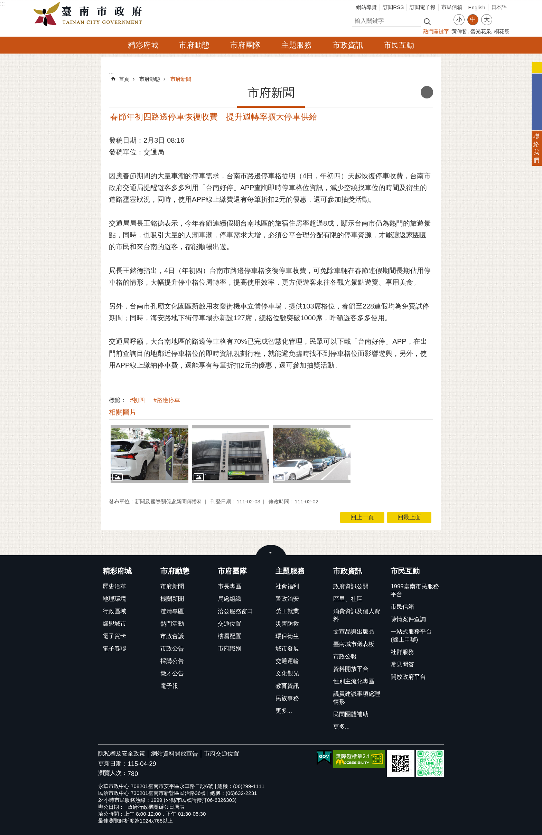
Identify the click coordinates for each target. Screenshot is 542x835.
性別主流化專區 (353, 681)
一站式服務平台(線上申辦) (411, 635)
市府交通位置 (221, 753)
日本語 (499, 7)
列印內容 (427, 92)
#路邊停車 (166, 400)
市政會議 (172, 636)
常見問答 (402, 664)
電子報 (169, 686)
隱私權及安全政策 (121, 753)
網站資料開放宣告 (174, 753)
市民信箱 (451, 7)
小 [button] (459, 19)
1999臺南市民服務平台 (415, 590)
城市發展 (287, 648)
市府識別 (229, 648)
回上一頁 (362, 517)
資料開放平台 (350, 669)
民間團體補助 (350, 714)
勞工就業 (287, 611)
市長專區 (229, 586)
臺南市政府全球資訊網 (89, 14)
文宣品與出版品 (353, 631)
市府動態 (194, 45)
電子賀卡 (114, 636)
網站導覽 (366, 7)
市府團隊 (245, 45)
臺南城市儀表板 (353, 644)
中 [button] (473, 19)
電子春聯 (114, 648)
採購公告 (172, 661)
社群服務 (402, 652)
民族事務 (287, 698)
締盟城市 (114, 623)
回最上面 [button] (409, 517)
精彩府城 (143, 45)
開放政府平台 (408, 677)
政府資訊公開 (350, 586)
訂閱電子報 (423, 7)
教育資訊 (287, 686)
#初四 (137, 400)
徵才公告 (172, 673)
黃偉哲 (459, 31)
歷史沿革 (114, 586)
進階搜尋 (442, 21)
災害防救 (287, 623)
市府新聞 (180, 79)
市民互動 (399, 45)
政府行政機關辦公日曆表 (156, 807)
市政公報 (345, 656)
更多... (283, 711)
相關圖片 (123, 412)
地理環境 (114, 599)
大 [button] (487, 19)
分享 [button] (501, 15)
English (476, 7)
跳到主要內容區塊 (3, 3)
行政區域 (114, 611)
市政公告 (172, 648)
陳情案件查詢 (408, 619)
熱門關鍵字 (436, 31)
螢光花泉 (480, 31)
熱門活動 (172, 623)
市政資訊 (348, 45)
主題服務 (296, 45)
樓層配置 (229, 636)
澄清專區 (172, 611)
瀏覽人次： (113, 773)
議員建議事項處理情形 (356, 698)
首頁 (124, 79)
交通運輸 (287, 661)
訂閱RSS (393, 7)
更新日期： (113, 763)
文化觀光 (287, 673)
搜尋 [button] (427, 21)
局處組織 (229, 599)
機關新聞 (172, 599)
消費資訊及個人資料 (356, 615)
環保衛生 (287, 636)
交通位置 (229, 623)
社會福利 (287, 586)
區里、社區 (348, 599)
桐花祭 (502, 31)
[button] (149, 454)
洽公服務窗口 (235, 611)
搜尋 (358, 20)
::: (2, 3)
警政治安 (287, 599)
